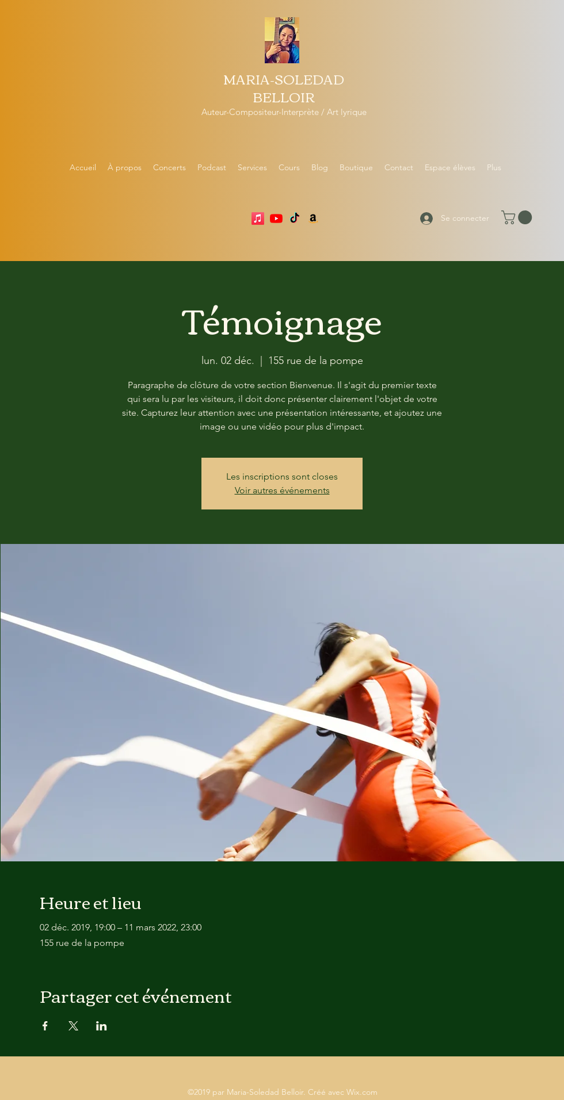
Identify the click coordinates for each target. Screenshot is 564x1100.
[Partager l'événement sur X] (73, 1025)
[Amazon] (313, 218)
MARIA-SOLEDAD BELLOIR (283, 87)
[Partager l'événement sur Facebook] (45, 1025)
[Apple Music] (257, 218)
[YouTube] (276, 218)
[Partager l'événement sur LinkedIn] (101, 1025)
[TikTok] (294, 218)
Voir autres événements (282, 490)
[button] (518, 217)
